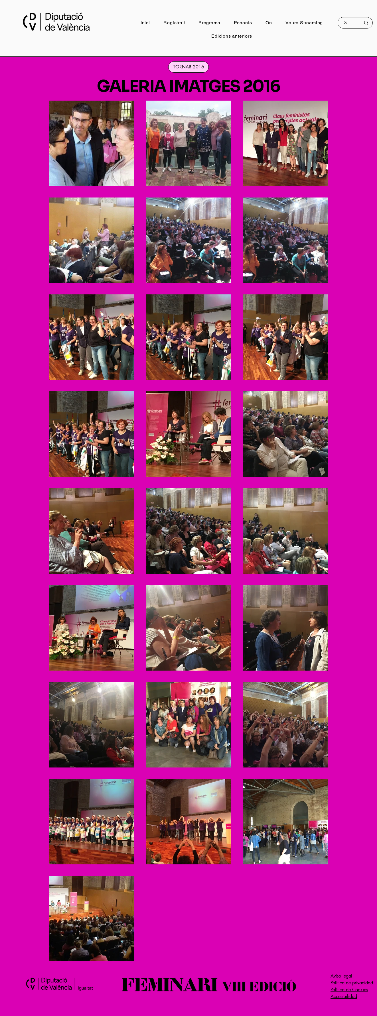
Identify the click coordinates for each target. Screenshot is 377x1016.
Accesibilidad (344, 996)
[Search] (348, 22)
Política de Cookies (349, 990)
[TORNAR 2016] (188, 67)
